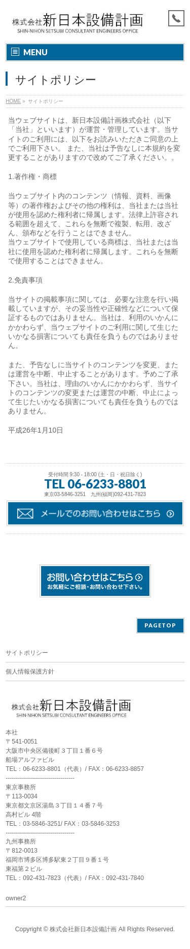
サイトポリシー (27, 652)
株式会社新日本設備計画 (83, 929)
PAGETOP (160, 625)
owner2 (16, 898)
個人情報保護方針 (30, 671)
